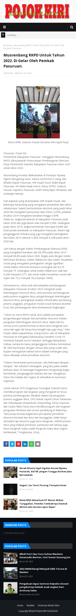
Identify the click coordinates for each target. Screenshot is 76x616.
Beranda (7, 45)
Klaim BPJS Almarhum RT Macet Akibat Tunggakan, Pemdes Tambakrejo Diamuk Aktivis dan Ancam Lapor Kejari (43, 503)
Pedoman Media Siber (49, 605)
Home (20, 605)
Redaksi (10, 73)
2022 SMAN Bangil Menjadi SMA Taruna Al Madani (43, 570)
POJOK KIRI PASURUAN (47, 611)
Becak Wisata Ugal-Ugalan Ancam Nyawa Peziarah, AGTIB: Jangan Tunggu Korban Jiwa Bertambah (45, 472)
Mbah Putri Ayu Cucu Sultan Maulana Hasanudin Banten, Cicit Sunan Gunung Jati (44, 555)
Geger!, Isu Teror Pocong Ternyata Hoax (42, 485)
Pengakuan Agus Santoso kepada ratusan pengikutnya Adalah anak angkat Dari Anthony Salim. (44, 587)
